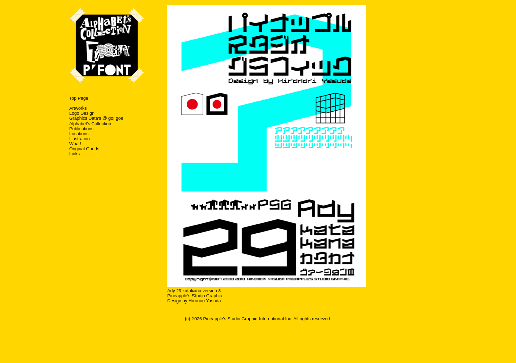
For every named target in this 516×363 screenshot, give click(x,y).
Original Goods (84, 148)
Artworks (78, 108)
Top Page (78, 98)
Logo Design (82, 113)
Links (74, 153)
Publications (81, 128)
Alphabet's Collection (90, 123)
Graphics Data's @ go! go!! (96, 118)
